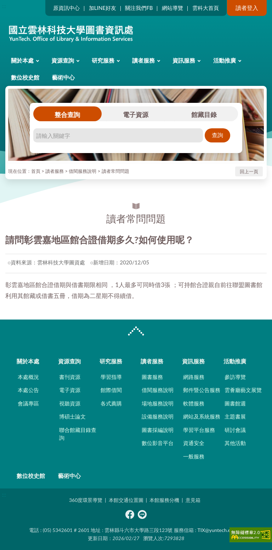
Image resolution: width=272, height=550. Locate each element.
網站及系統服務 (201, 416)
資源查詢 (62, 60)
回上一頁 (249, 171)
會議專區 (28, 403)
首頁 (35, 171)
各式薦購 (111, 403)
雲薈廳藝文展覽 (243, 390)
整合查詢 (67, 114)
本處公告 (28, 390)
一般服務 (193, 456)
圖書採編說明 (158, 430)
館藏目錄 (204, 114)
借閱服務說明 (82, 171)
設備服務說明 (158, 416)
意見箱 (193, 500)
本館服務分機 (164, 500)
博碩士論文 (72, 416)
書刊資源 (69, 377)
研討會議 (235, 430)
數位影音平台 (158, 443)
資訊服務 (183, 60)
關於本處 (22, 60)
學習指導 (111, 377)
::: (4, 5)
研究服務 (103, 60)
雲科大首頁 (205, 8)
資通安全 (193, 443)
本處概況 (28, 377)
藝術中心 (63, 77)
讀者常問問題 (115, 171)
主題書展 (235, 416)
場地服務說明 (158, 403)
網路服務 (193, 377)
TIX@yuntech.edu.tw (220, 530)
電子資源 (135, 114)
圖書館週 (235, 403)
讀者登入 (247, 7)
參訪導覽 (235, 377)
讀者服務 (143, 60)
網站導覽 (172, 8)
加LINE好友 (102, 8)
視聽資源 (69, 403)
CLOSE (136, 332)
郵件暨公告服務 (201, 390)
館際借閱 (111, 390)
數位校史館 (25, 77)
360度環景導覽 (85, 500)
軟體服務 (193, 403)
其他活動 (235, 443)
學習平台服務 (199, 430)
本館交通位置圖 (126, 500)
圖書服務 (152, 377)
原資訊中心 (66, 8)
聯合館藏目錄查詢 (77, 434)
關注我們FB (139, 8)
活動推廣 (224, 60)
